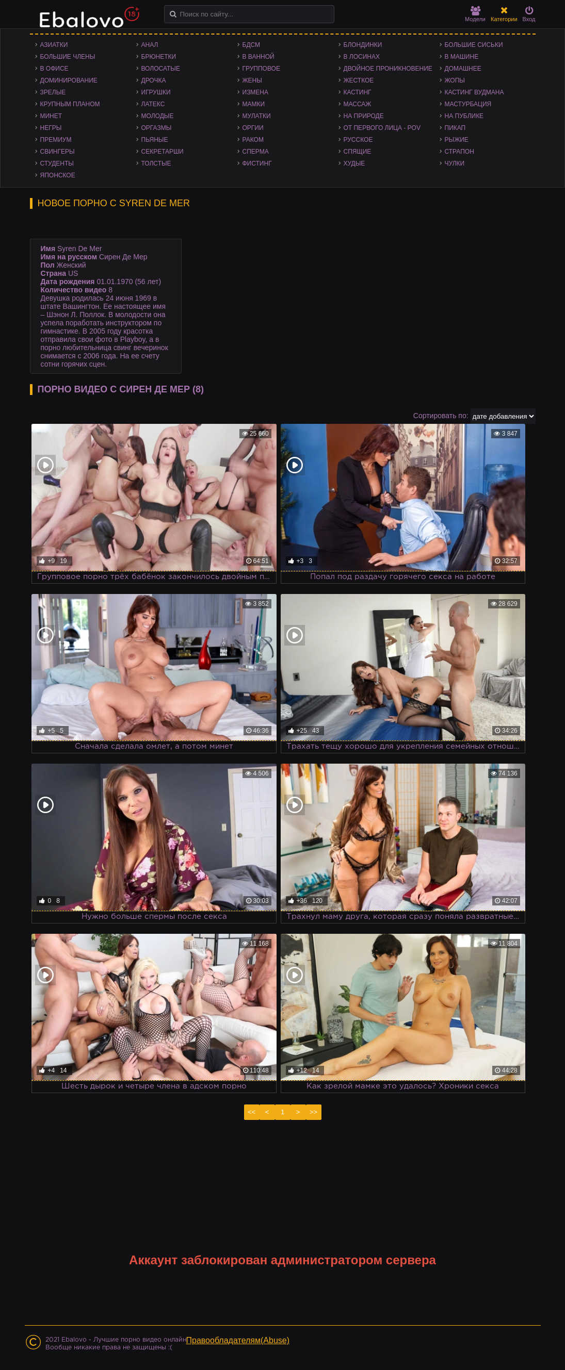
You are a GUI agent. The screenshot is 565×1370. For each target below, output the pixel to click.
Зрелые (53, 92)
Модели (475, 14)
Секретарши (162, 151)
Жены (252, 80)
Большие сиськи (474, 44)
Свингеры (57, 151)
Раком (253, 139)
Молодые (157, 116)
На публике (464, 116)
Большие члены (67, 56)
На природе (364, 116)
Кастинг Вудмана (474, 92)
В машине (462, 56)
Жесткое (359, 80)
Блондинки (363, 44)
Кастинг (358, 92)
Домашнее (463, 68)
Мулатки (257, 116)
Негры (51, 127)
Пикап (455, 127)
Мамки (254, 104)
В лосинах (362, 56)
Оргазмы (156, 127)
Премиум (56, 139)
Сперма (256, 151)
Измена (256, 92)
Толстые (156, 163)
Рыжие (457, 139)
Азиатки (54, 44)
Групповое (261, 68)
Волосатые (160, 68)
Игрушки (156, 92)
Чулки (455, 163)
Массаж (358, 104)
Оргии (253, 127)
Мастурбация (468, 104)
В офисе (54, 68)
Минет (51, 116)
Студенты (57, 163)
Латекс (153, 104)
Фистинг (257, 163)
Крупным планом (70, 104)
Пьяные (154, 139)
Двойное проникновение (388, 68)
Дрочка (153, 80)
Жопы (455, 80)
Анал (149, 44)
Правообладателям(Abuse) (238, 1340)
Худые (354, 163)
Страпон (459, 151)
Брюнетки (158, 56)
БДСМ (252, 44)
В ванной (259, 56)
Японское (57, 175)
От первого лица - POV (382, 127)
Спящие (358, 151)
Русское (358, 139)
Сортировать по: (441, 415)
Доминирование (69, 80)
